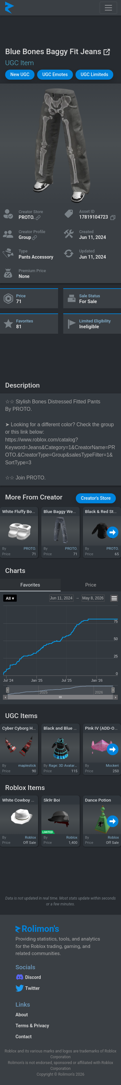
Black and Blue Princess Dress (73, 728)
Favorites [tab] (30, 585)
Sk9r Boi (52, 800)
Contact (23, 1036)
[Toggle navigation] (108, 8)
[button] (20, 75)
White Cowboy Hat (20, 800)
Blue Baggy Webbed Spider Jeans (76, 511)
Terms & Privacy (32, 1025)
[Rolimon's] (9, 7)
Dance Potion (98, 800)
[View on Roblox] (106, 51)
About (21, 1014)
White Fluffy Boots (20, 511)
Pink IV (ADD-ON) (102, 728)
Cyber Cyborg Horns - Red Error (32, 728)
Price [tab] (90, 585)
